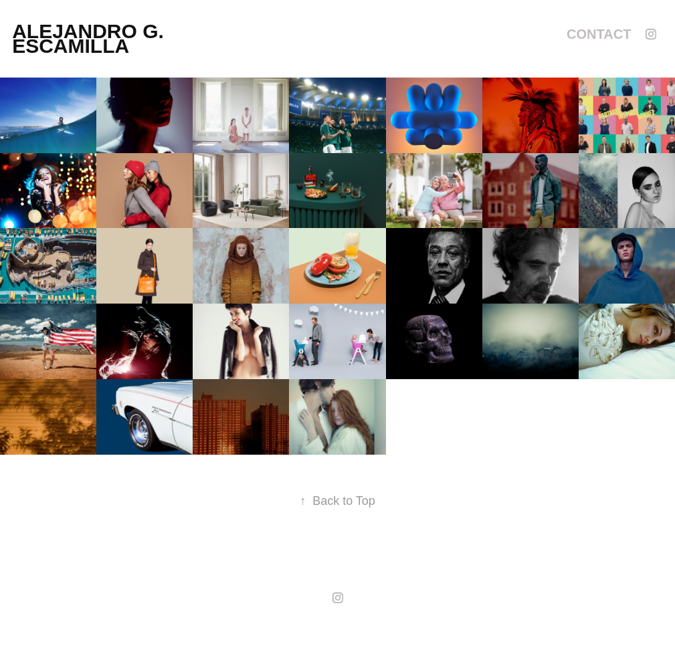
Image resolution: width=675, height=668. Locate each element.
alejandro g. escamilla (90, 38)
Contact (599, 34)
